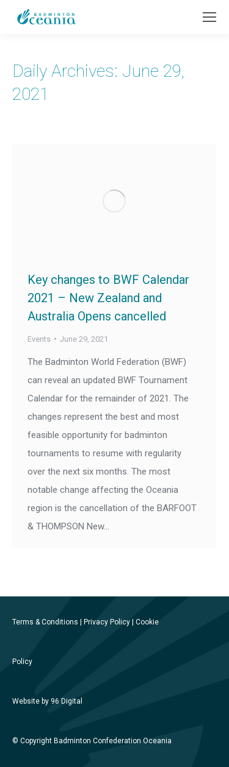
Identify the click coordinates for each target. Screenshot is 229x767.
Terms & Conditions (45, 622)
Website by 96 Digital (47, 701)
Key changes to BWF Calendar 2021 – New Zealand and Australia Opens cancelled (108, 297)
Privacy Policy (107, 622)
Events (39, 339)
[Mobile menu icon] (209, 17)
